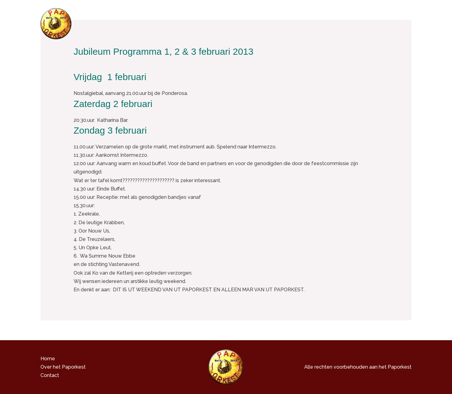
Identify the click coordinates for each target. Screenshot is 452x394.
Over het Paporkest (253, 23)
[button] (303, 23)
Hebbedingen (332, 23)
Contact (394, 23)
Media (296, 23)
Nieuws (366, 23)
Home (214, 23)
